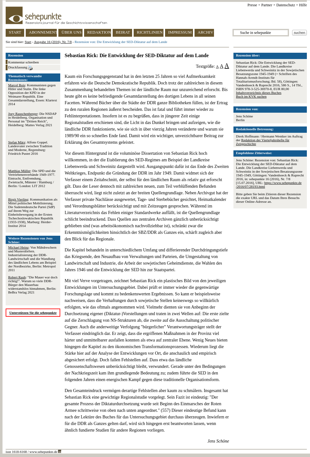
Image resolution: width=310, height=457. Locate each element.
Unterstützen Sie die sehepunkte (33, 313)
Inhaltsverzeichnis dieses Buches (258, 92)
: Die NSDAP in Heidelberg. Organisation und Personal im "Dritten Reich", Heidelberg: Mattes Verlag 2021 (32, 119)
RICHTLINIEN (150, 32)
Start (28, 42)
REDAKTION (99, 32)
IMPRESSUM (180, 32)
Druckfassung (20, 67)
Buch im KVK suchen (251, 96)
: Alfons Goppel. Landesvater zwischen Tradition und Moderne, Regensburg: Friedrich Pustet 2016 (30, 147)
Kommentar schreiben (23, 62)
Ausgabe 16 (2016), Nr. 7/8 (53, 42)
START (15, 32)
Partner (266, 5)
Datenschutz (285, 5)
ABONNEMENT (43, 32)
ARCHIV (205, 32)
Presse (252, 5)
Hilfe (303, 5)
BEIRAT (123, 32)
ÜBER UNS (71, 32)
